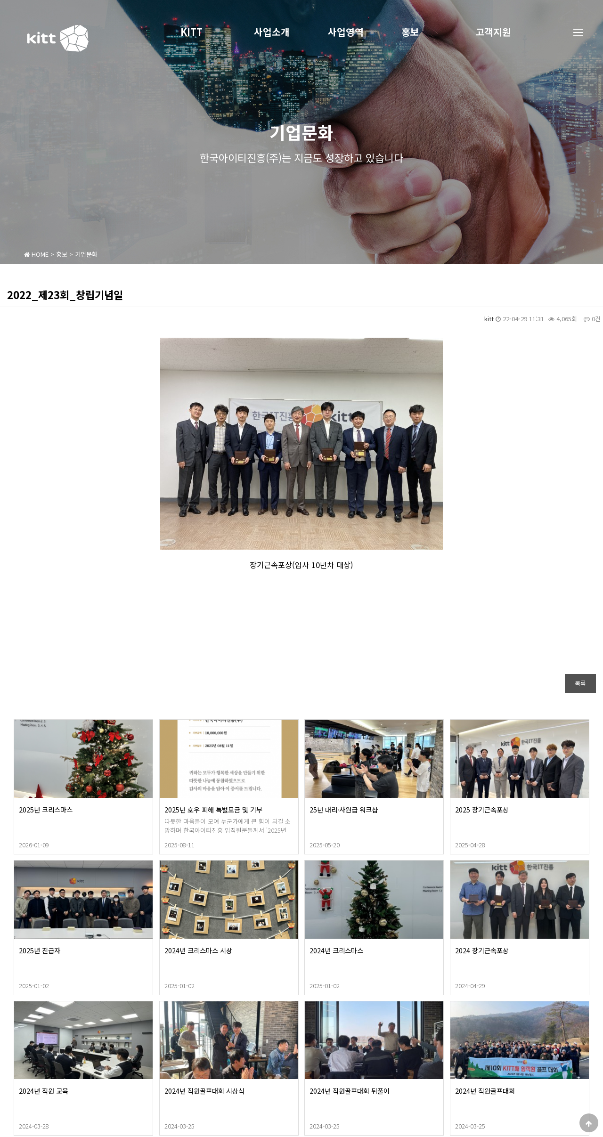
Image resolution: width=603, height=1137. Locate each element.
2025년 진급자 (74, 950)
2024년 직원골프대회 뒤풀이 (384, 1091)
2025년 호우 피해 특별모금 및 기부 (248, 809)
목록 (580, 683)
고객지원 (493, 32)
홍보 (410, 32)
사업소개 (272, 32)
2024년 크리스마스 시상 (233, 950)
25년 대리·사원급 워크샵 (378, 809)
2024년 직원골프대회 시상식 (239, 1091)
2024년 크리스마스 (371, 950)
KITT (191, 32)
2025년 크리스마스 (80, 809)
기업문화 (86, 254)
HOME (36, 254)
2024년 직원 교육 (78, 1091)
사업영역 (346, 32)
